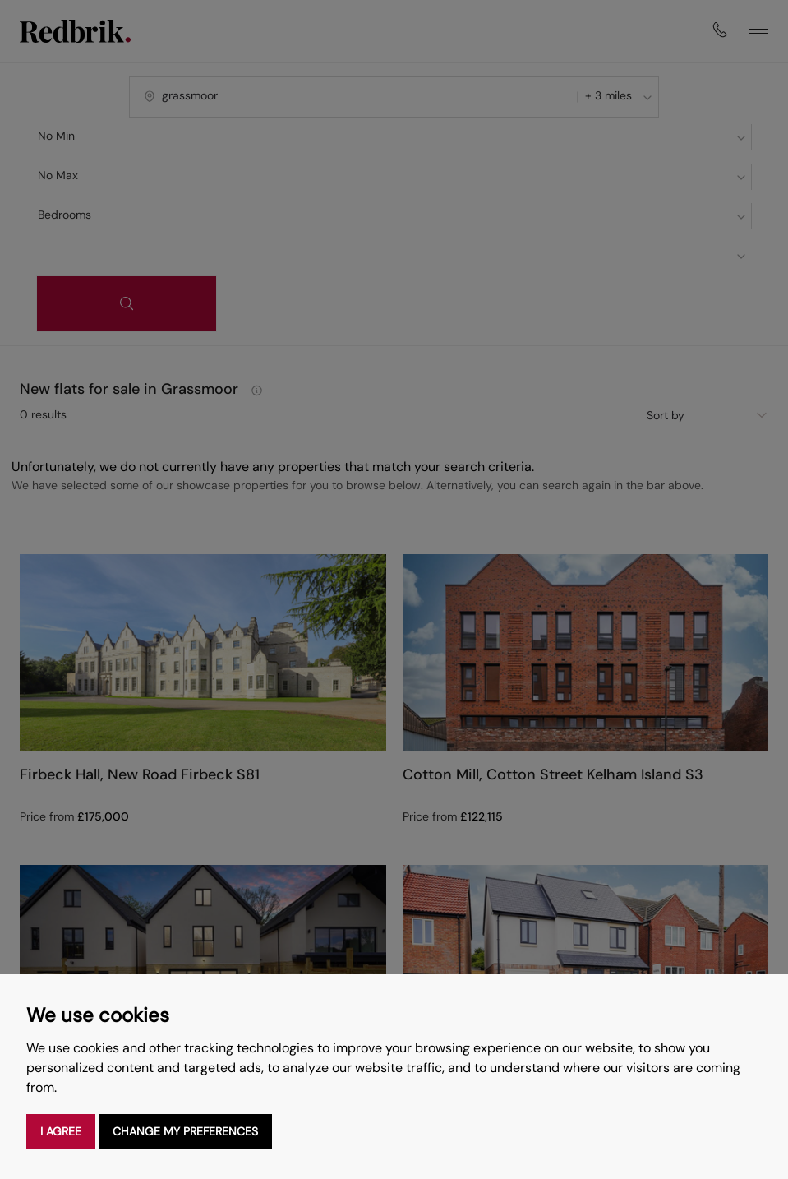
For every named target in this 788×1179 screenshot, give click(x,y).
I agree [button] (60, 1131)
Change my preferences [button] (185, 1131)
